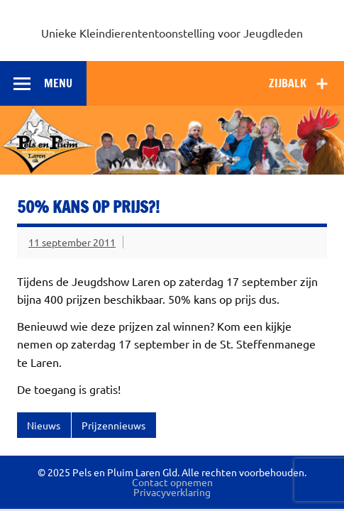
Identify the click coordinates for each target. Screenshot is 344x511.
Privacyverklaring (172, 491)
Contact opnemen (172, 482)
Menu (58, 83)
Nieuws (43, 425)
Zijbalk (287, 83)
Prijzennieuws (113, 425)
